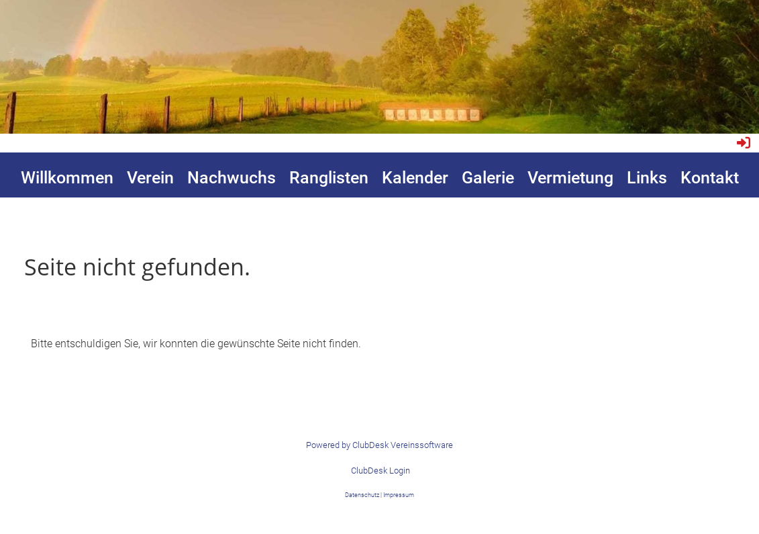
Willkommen (67, 177)
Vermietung (570, 177)
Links (647, 177)
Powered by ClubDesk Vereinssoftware (379, 445)
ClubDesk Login (380, 470)
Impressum (398, 494)
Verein (150, 177)
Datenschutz (363, 494)
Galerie (488, 177)
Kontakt (709, 177)
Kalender (415, 177)
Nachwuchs (231, 177)
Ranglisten (328, 177)
